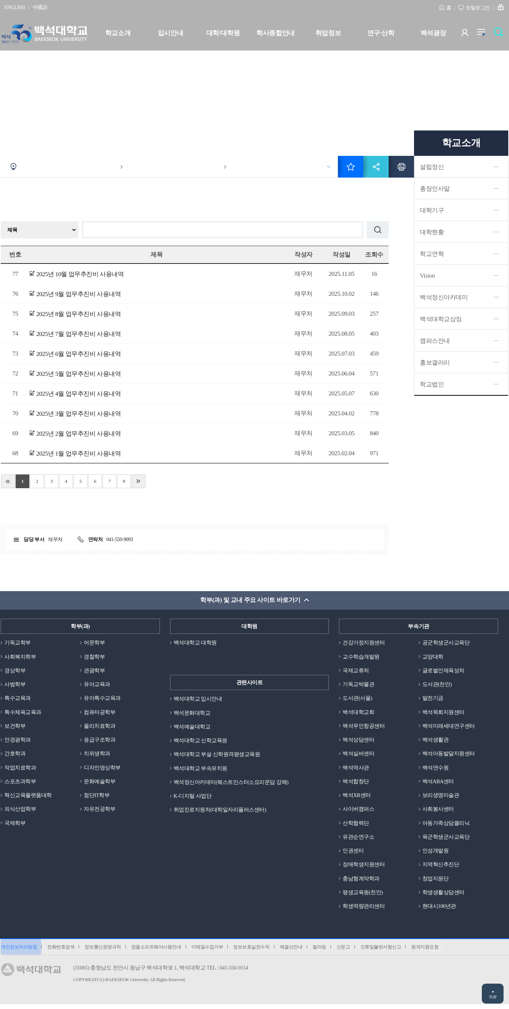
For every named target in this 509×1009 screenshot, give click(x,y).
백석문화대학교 (192, 713)
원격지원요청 (435, 951)
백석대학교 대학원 (195, 643)
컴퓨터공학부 (99, 713)
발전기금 (432, 699)
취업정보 (328, 33)
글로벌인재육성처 (443, 671)
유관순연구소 (358, 839)
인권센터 (353, 853)
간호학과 (14, 755)
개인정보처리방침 (19, 951)
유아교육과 (97, 685)
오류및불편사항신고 (390, 951)
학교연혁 (432, 253)
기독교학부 (17, 643)
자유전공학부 (99, 811)
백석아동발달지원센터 (448, 755)
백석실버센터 (358, 755)
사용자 (469, 34)
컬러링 (327, 951)
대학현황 (432, 232)
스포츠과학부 (20, 783)
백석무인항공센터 (364, 727)
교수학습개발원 (361, 657)
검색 (500, 34)
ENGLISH (14, 7)
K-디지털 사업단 (193, 797)
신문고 (352, 951)
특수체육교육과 (22, 713)
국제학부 (14, 826)
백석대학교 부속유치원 (200, 769)
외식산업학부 (20, 811)
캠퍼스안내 (435, 340)
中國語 (40, 7)
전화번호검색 (61, 951)
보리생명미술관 (440, 797)
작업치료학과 (20, 769)
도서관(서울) (357, 699)
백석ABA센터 (438, 783)
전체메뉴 (485, 34)
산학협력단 (356, 826)
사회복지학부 (20, 657)
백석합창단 (356, 783)
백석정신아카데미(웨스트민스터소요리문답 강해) (231, 783)
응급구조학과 (99, 741)
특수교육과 (17, 699)
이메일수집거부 (211, 951)
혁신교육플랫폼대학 (28, 797)
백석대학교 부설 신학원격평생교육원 (217, 755)
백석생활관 (435, 741)
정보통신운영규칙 (105, 951)
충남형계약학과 (361, 882)
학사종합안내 (275, 33)
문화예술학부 (99, 783)
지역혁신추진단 (440, 868)
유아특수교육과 (102, 699)
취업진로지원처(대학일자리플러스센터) (220, 811)
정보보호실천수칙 (257, 951)
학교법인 (432, 384)
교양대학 (432, 657)
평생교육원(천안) (363, 895)
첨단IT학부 (96, 797)
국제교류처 (356, 671)
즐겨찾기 (350, 167)
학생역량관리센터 (364, 910)
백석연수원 (435, 769)
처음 (8, 481)
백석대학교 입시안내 (198, 699)
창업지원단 (435, 882)
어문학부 (94, 643)
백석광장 (433, 33)
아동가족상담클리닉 (446, 826)
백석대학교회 (358, 713)
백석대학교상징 (441, 319)
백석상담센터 (358, 741)
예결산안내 (297, 951)
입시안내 (170, 33)
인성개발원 (435, 853)
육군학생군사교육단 (446, 839)
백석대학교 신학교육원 (200, 741)
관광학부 (94, 671)
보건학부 (14, 727)
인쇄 (401, 167)
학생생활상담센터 (443, 895)
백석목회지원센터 (443, 713)
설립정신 (432, 166)
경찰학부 (94, 657)
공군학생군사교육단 (446, 643)
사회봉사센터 (438, 811)
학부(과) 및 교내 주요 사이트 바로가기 (250, 600)
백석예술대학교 (192, 727)
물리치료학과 (99, 727)
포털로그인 (477, 8)
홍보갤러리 (435, 362)
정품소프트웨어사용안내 (159, 951)
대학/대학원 (223, 33)
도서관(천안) (437, 685)
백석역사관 (356, 769)
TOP (492, 997)
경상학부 (14, 671)
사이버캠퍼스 (358, 811)
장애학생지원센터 (364, 868)
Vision (427, 275)
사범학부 (14, 685)
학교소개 (118, 33)
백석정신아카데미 (444, 297)
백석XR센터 (357, 797)
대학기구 (432, 210)
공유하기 (376, 167)
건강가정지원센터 (364, 643)
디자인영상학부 (102, 769)
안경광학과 (17, 741)
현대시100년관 (439, 910)
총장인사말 (435, 188)
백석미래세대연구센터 (448, 727)
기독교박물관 (358, 685)
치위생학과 (97, 755)
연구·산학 (380, 33)
